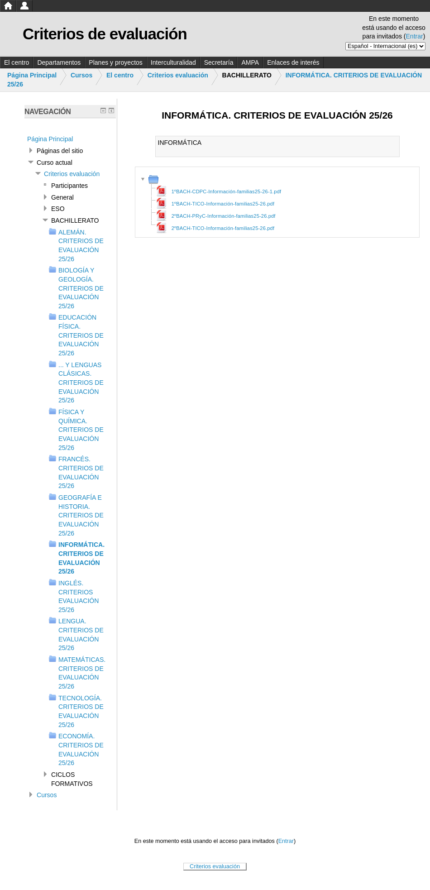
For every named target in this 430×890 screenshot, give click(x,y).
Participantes (69, 185)
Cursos (81, 75)
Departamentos (59, 62)
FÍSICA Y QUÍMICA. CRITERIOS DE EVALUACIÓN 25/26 (81, 429)
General (62, 197)
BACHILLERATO (75, 220)
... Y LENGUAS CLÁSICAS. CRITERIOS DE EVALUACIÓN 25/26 (81, 382)
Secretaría (219, 62)
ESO (58, 208)
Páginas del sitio (60, 150)
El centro (16, 62)
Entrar (414, 36)
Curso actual (54, 162)
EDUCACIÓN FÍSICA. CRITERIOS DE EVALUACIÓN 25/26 (81, 335)
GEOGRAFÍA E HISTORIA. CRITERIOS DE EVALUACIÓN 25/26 (81, 515)
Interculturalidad (173, 62)
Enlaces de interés (293, 62)
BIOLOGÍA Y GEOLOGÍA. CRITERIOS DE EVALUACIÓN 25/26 (81, 288)
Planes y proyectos (116, 62)
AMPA (250, 62)
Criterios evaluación (178, 75)
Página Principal (32, 75)
